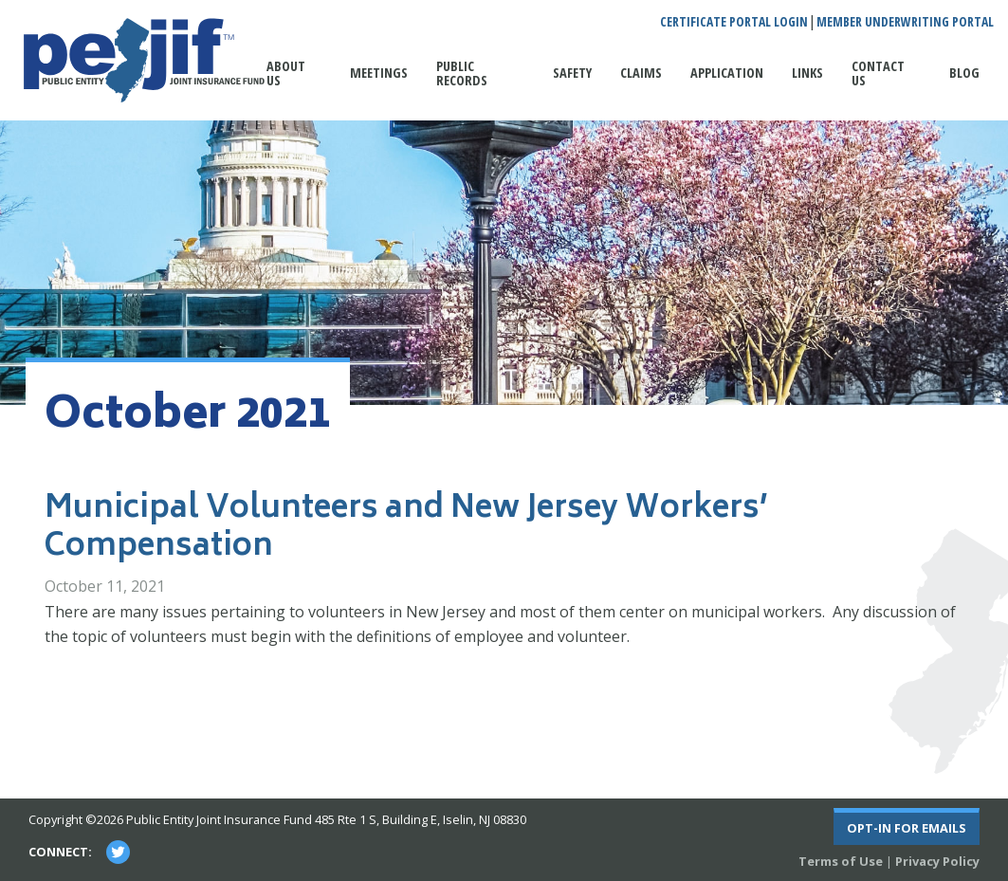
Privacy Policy (937, 861)
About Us (285, 72)
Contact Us (878, 72)
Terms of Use (840, 861)
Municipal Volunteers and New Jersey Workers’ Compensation (406, 529)
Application (726, 73)
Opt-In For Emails (906, 827)
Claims (641, 73)
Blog (964, 73)
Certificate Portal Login (734, 21)
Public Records (461, 72)
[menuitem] (294, 83)
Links (807, 73)
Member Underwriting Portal (905, 21)
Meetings (379, 73)
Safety (572, 73)
